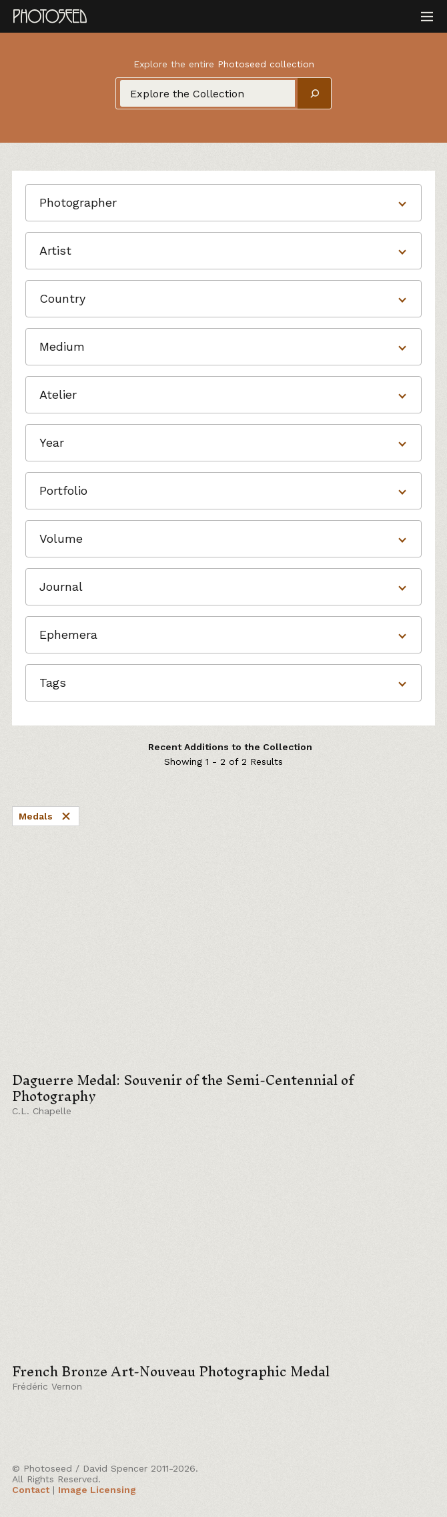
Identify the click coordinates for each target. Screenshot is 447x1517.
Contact (30, 1489)
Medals (46, 816)
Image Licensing (97, 1489)
